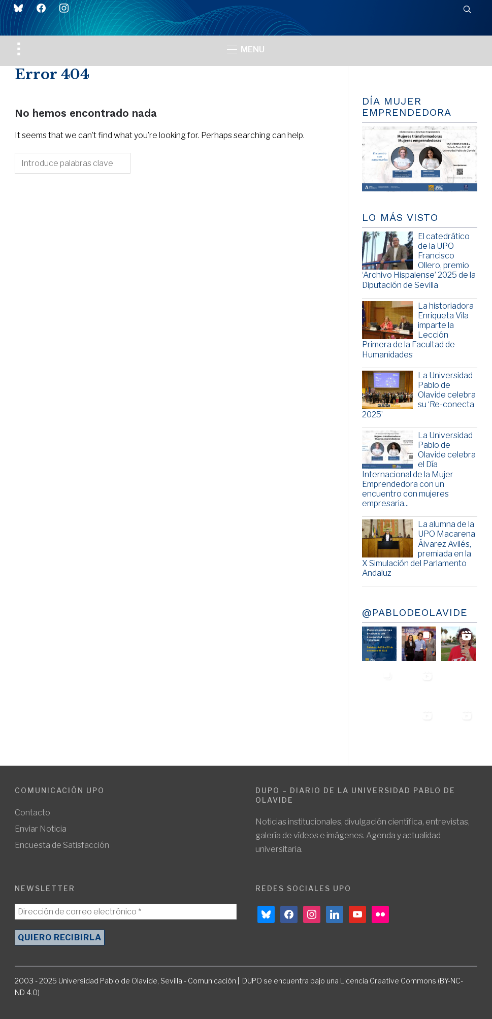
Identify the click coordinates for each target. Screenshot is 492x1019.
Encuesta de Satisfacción (62, 845)
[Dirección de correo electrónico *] (126, 911)
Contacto (32, 812)
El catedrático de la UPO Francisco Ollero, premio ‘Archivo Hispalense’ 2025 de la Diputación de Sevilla (419, 261)
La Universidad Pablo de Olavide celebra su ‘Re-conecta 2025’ (419, 395)
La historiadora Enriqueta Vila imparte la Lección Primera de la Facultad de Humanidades (418, 330)
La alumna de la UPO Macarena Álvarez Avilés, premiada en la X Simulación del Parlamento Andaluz (418, 548)
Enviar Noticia (41, 829)
